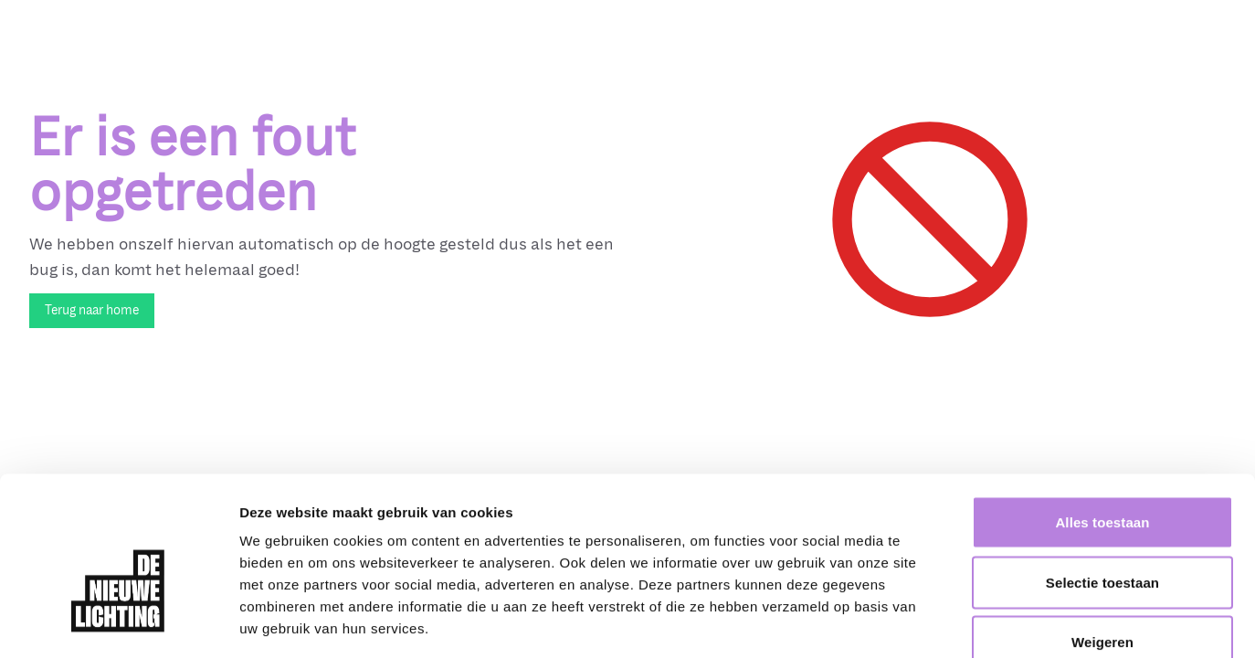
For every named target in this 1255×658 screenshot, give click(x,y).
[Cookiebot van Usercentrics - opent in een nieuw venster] (118, 622)
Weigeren (1102, 538)
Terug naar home (92, 310)
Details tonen (987, 622)
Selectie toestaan (1102, 478)
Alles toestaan (1102, 418)
